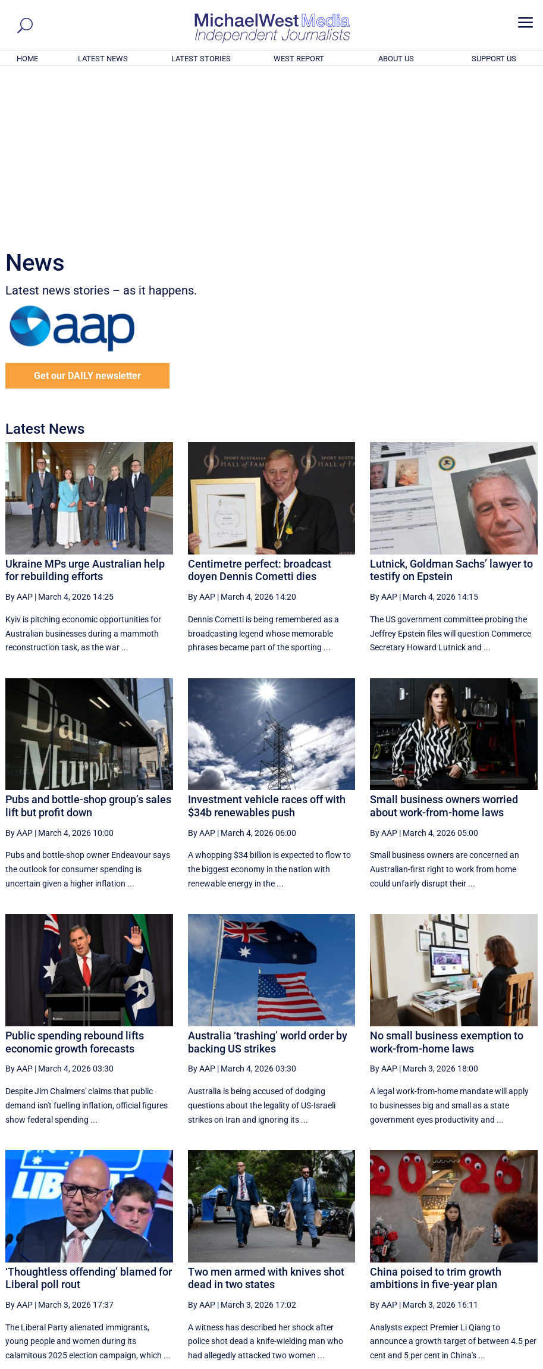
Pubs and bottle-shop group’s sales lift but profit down (88, 644)
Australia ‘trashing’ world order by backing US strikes (267, 880)
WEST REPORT (299, 58)
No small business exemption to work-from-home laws (446, 880)
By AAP (19, 435)
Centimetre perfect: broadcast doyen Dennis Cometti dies (259, 408)
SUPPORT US (494, 58)
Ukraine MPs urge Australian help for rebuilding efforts (85, 408)
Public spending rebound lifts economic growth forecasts (74, 880)
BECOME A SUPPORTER (484, 1294)
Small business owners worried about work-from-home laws (444, 644)
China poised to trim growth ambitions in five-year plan (435, 1116)
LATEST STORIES (201, 58)
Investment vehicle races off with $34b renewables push (267, 644)
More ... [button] (505, 1249)
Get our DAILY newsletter (87, 214)
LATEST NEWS (103, 58)
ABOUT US (396, 58)
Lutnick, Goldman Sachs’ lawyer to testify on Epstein (451, 408)
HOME (27, 58)
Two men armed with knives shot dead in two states (266, 1116)
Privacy (515, 1361)
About (451, 1361)
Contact (481, 1361)
